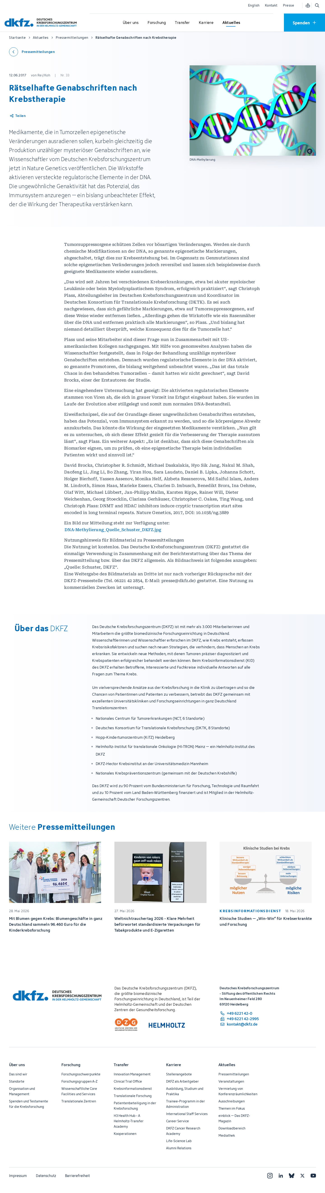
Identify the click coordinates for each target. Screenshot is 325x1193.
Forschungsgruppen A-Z (79, 1081)
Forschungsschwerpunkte (80, 1074)
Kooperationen (125, 1133)
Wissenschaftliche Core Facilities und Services (79, 1091)
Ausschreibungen (231, 1101)
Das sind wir (18, 1074)
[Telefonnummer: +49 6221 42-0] (239, 1013)
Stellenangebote (179, 1074)
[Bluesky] (291, 1175)
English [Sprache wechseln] (254, 5)
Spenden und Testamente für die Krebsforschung (28, 1104)
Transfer (121, 1065)
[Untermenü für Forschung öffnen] (156, 22)
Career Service (177, 1121)
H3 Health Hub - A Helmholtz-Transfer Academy (129, 1121)
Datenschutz (46, 1175)
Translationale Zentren (78, 1101)
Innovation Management (132, 1074)
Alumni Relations (178, 1148)
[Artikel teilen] (17, 116)
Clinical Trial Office (128, 1081)
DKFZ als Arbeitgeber (182, 1081)
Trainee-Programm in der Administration (185, 1104)
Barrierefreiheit (77, 1175)
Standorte (16, 1081)
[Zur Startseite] (42, 22)
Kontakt (271, 5)
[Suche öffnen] (316, 5)
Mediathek (226, 1135)
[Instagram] (270, 1175)
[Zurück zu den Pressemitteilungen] (32, 51)
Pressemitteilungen (233, 1074)
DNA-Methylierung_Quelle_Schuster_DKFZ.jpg (113, 529)
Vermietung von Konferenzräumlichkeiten (237, 1091)
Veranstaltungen (231, 1081)
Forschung (70, 1065)
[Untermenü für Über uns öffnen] (130, 22)
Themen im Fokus (231, 1108)
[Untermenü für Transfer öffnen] (182, 22)
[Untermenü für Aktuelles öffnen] (231, 22)
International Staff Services (187, 1113)
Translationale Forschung (133, 1095)
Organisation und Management (22, 1091)
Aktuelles (226, 1065)
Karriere (173, 1065)
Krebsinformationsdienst (133, 1088)
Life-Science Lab (179, 1140)
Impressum (18, 1175)
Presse (288, 5)
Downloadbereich (231, 1128)
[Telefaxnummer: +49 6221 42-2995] (239, 1019)
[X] (302, 1175)
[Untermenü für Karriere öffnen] (206, 22)
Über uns (17, 1065)
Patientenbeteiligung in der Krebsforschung (135, 1105)
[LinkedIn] (280, 1175)
